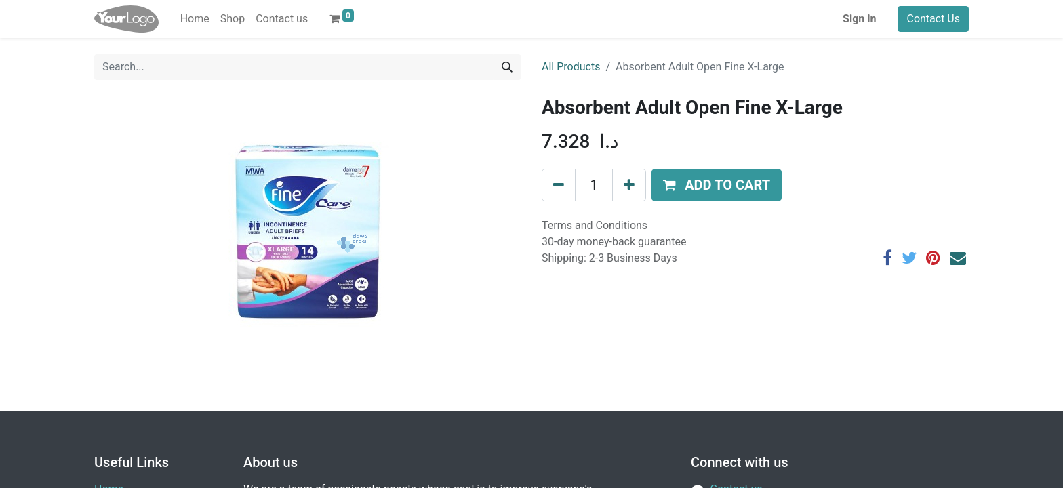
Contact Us (933, 18)
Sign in (859, 18)
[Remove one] (559, 185)
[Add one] (629, 185)
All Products (571, 66)
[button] (716, 185)
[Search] (507, 67)
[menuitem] (195, 19)
